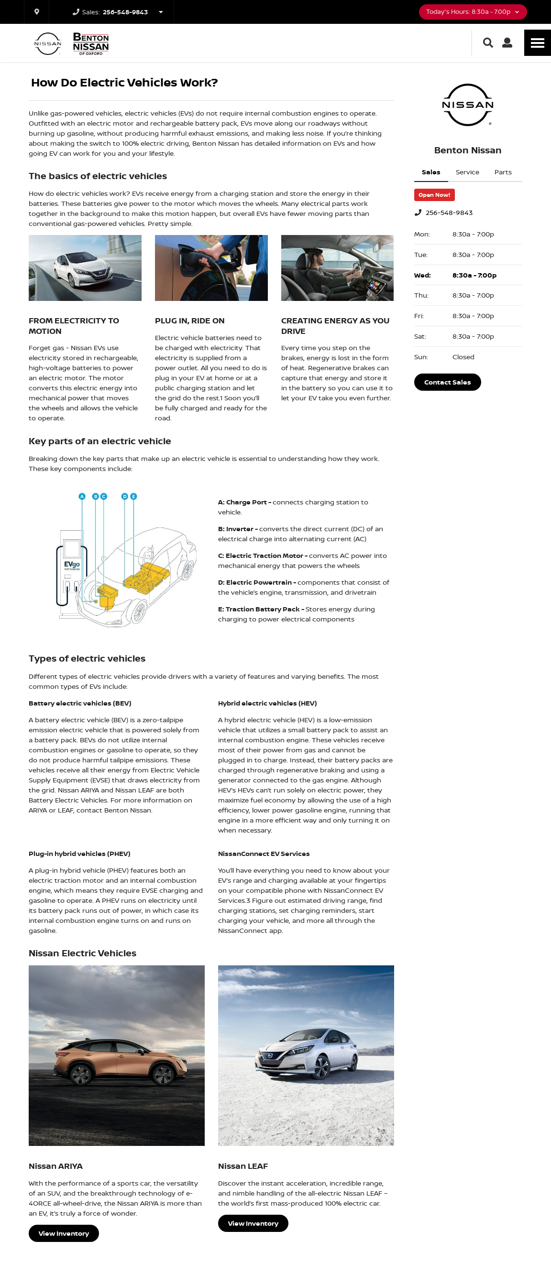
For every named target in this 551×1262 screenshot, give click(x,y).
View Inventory (64, 1233)
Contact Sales (447, 381)
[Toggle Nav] (537, 43)
